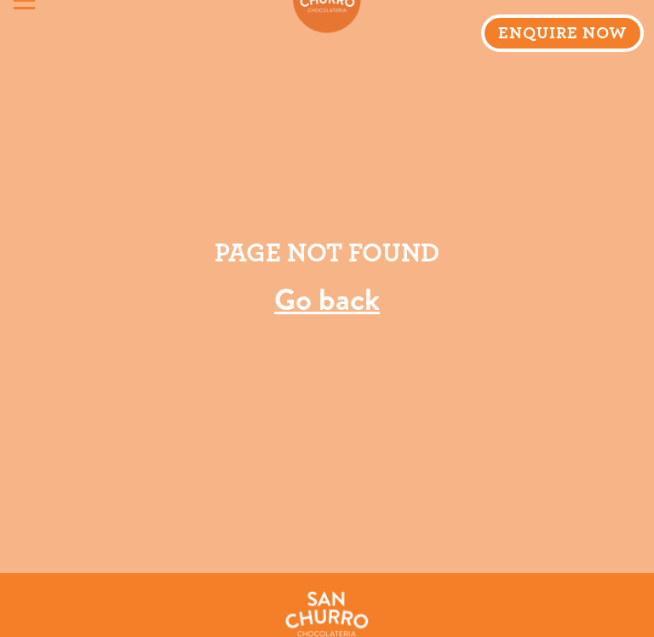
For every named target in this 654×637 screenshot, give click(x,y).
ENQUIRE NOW (562, 33)
